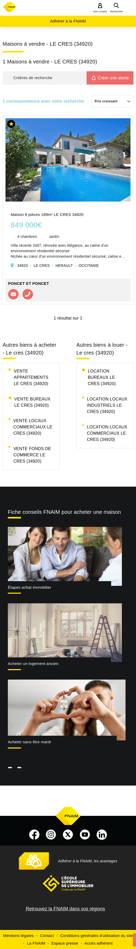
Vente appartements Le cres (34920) (31, 377)
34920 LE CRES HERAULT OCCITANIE (58, 265)
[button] (45, 78)
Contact (47, 935)
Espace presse (64, 943)
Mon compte (100, 11)
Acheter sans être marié (29, 742)
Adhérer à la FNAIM (68, 21)
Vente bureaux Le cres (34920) (32, 402)
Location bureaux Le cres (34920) (102, 377)
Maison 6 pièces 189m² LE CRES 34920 (47, 214)
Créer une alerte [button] (113, 78)
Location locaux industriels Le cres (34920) (107, 405)
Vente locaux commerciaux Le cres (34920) (32, 426)
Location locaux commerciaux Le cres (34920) (107, 433)
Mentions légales (18, 935)
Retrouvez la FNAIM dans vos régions (65, 908)
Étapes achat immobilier (29, 587)
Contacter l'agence (13, 294)
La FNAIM (36, 943)
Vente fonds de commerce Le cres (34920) (32, 454)
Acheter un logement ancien (33, 663)
